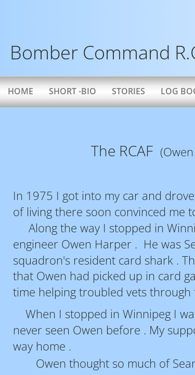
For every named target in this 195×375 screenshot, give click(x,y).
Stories (128, 91)
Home (20, 91)
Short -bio (72, 91)
